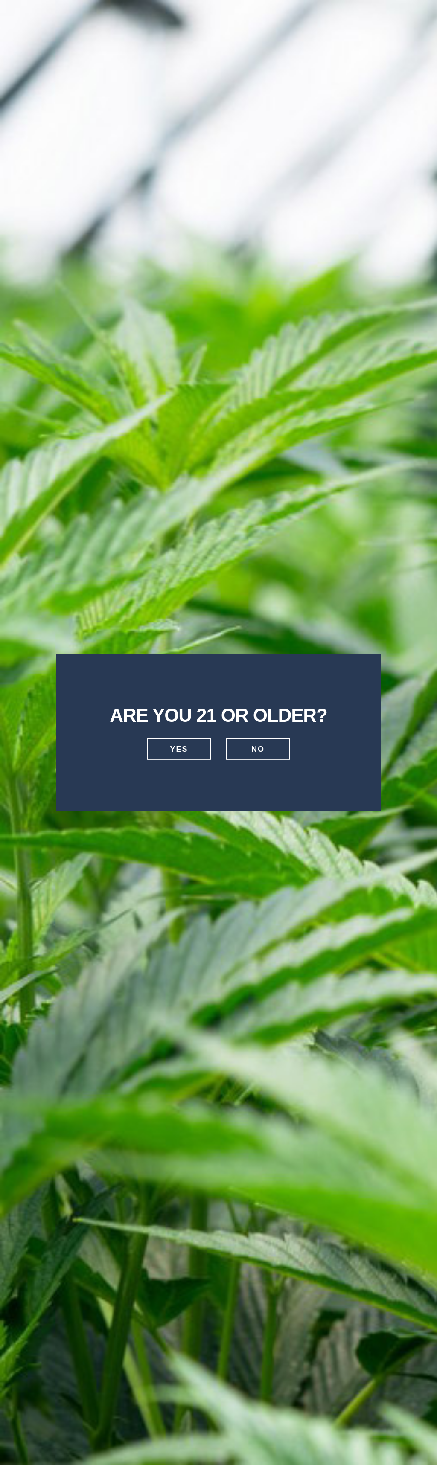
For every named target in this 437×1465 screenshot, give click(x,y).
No (258, 749)
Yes (179, 749)
